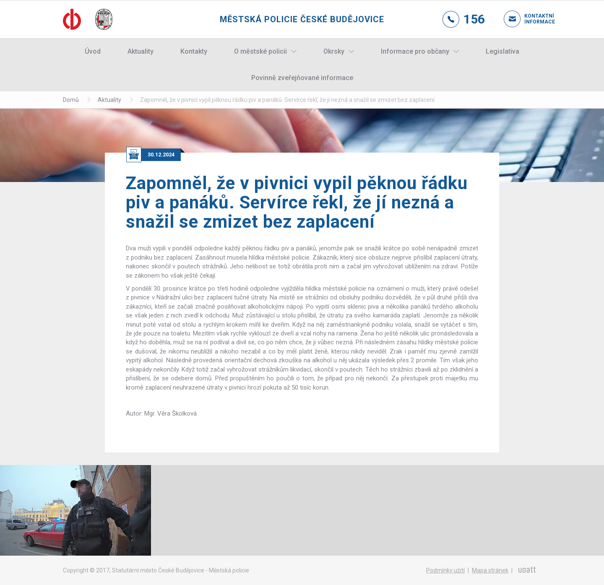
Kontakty (193, 51)
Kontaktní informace (532, 19)
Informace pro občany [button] (415, 51)
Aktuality (141, 51)
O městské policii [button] (260, 51)
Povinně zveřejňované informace (302, 78)
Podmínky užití (445, 570)
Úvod (93, 51)
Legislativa (502, 51)
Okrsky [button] (333, 51)
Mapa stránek (490, 570)
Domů (71, 99)
